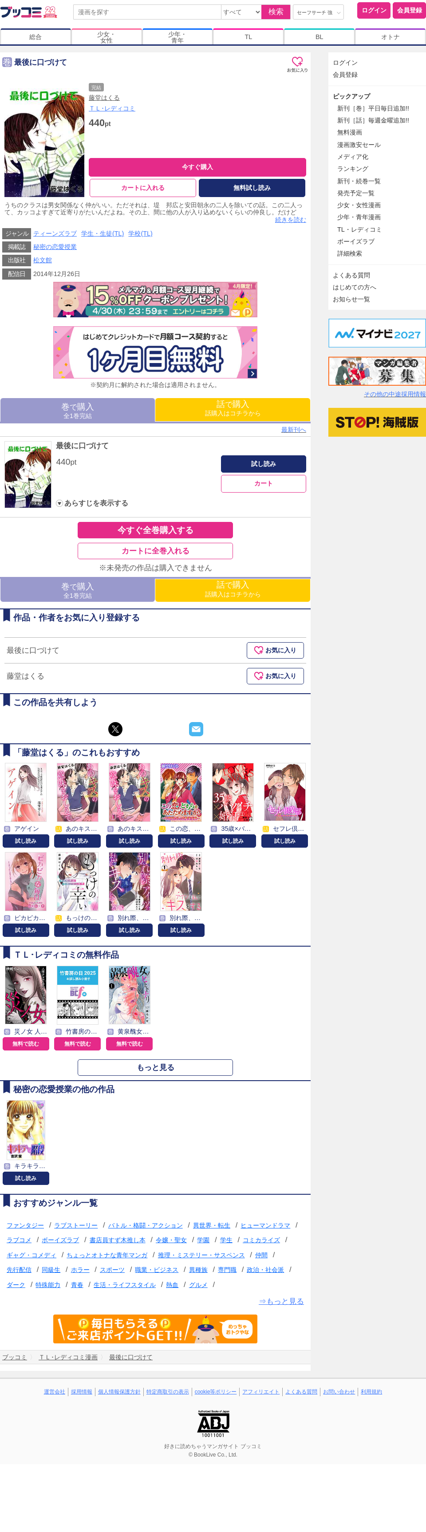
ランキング (352, 168)
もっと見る (155, 1067)
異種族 (198, 1270)
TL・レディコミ (359, 229)
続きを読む (290, 219)
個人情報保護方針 (119, 1392)
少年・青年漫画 (359, 217)
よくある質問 (351, 275)
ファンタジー (25, 1225)
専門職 (227, 1270)
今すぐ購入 (197, 166)
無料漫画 (349, 132)
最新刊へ (293, 429)
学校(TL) (140, 233)
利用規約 (371, 1392)
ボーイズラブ (60, 1240)
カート (263, 483)
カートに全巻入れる (155, 551)
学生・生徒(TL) (102, 233)
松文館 (42, 260)
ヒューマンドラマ (265, 1225)
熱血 (172, 1284)
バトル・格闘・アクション (145, 1225)
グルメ (198, 1284)
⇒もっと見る (281, 1301)
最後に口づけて (82, 446)
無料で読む (25, 1044)
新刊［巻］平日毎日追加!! (373, 108)
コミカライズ (261, 1240)
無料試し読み (252, 187)
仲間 (261, 1255)
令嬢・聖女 (171, 1240)
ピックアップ (351, 96)
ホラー (80, 1270)
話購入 (233, 408)
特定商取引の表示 (167, 1392)
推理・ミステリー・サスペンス (201, 1255)
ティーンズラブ (55, 233)
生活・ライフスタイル (125, 1284)
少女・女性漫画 (359, 205)
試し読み (263, 463)
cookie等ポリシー (216, 1392)
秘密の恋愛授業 (55, 246)
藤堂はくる (104, 97)
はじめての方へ (354, 287)
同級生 (51, 1270)
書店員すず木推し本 (118, 1240)
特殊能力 (48, 1284)
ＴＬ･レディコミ (112, 108)
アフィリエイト (261, 1392)
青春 (77, 1284)
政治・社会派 (265, 1270)
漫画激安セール (359, 144)
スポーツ (112, 1270)
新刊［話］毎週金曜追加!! (373, 120)
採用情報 (81, 1392)
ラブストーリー (76, 1225)
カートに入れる (143, 187)
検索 (276, 12)
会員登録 (409, 10)
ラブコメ (19, 1240)
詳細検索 (349, 253)
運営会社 (54, 1392)
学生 (226, 1240)
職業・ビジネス (156, 1270)
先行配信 (19, 1270)
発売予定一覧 (356, 193)
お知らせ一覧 (351, 299)
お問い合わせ (339, 1392)
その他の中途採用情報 (395, 394)
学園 (203, 1240)
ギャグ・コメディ (31, 1255)
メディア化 (352, 156)
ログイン (374, 10)
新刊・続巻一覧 (359, 181)
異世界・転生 (211, 1225)
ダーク (16, 1284)
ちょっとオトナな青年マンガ (107, 1255)
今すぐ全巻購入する (155, 530)
